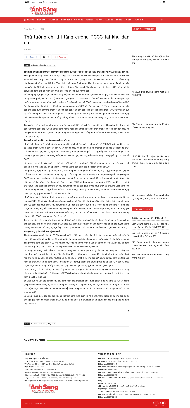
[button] (162, 20)
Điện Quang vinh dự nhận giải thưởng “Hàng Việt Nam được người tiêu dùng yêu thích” (150, 245)
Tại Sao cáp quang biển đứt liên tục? (149, 218)
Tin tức (35, 29)
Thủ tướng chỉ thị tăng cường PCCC (43, 65)
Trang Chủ (28, 29)
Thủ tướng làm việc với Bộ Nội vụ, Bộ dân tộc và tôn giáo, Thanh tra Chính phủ (150, 59)
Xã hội (42, 29)
